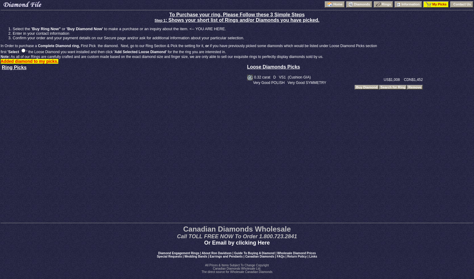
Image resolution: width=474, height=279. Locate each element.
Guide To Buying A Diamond (254, 253)
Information (408, 4)
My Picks (436, 4)
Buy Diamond (366, 87)
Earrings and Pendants (226, 256)
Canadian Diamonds (259, 256)
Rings (383, 4)
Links (313, 256)
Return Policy (297, 256)
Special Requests (169, 256)
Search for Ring (393, 87)
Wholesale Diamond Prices (296, 253)
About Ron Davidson (217, 253)
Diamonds (359, 4)
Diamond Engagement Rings (178, 253)
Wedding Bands (195, 256)
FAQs (281, 256)
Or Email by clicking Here (237, 243)
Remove (414, 87)
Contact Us (462, 4)
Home (335, 4)
